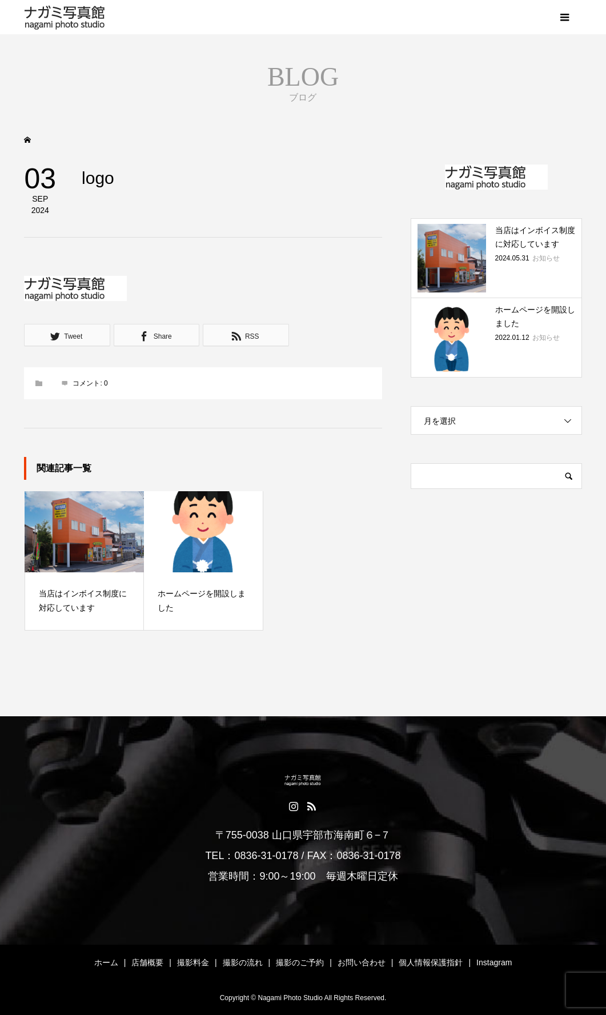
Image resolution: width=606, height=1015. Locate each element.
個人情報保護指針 (431, 962)
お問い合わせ (362, 962)
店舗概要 (147, 962)
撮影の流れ (243, 962)
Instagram (494, 962)
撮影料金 (193, 962)
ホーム (106, 962)
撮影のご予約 (300, 962)
